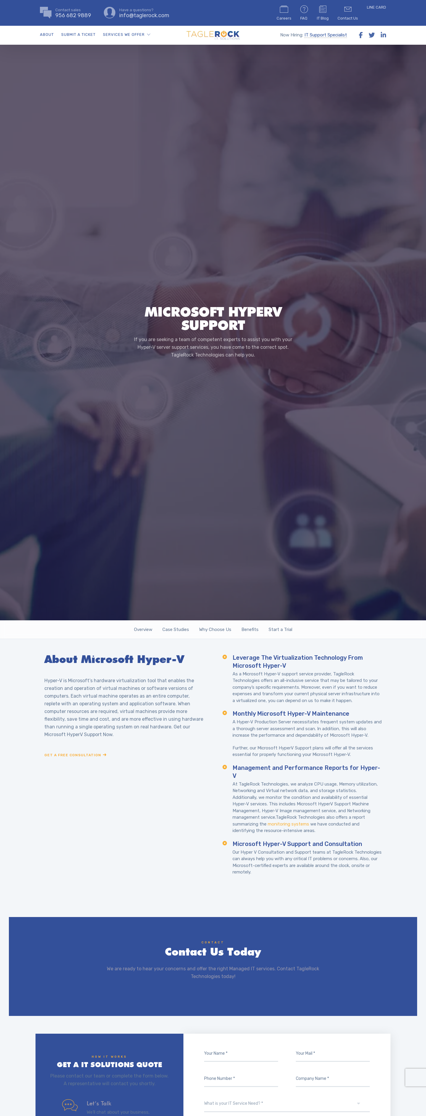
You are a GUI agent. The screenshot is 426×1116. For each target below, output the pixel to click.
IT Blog (323, 12)
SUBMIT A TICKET (78, 34)
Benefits (250, 629)
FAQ (304, 12)
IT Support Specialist (325, 35)
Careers (284, 12)
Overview (143, 629)
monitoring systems (288, 824)
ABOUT (47, 34)
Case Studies (175, 629)
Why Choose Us (215, 629)
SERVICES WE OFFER (124, 34)
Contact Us (348, 12)
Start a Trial (280, 629)
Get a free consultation (72, 755)
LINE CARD (376, 7)
